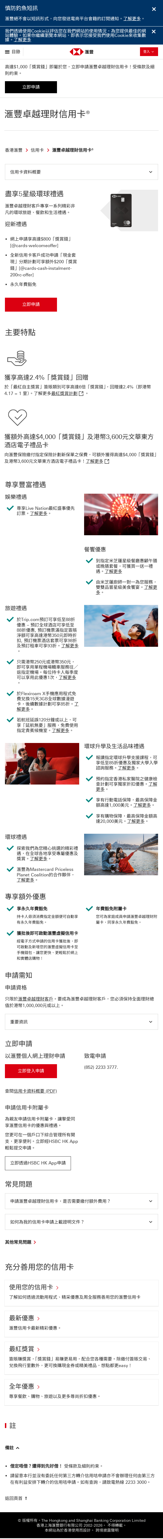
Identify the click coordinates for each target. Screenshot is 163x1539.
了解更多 (132, 18)
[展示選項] (13, 52)
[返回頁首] (16, 1499)
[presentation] (136, 1483)
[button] (81, 172)
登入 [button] (150, 51)
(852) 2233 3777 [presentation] (100, 1067)
